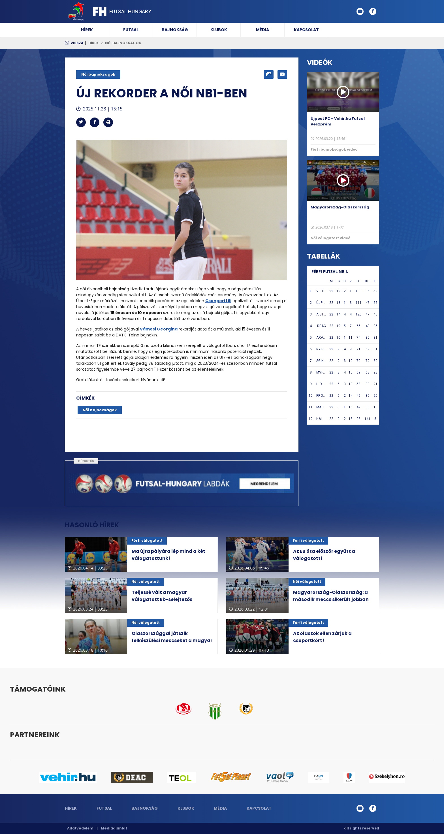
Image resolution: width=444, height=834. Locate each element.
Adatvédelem (80, 828)
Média (262, 30)
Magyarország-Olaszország (340, 207)
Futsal (130, 30)
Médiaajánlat (114, 828)
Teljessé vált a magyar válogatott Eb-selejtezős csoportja (162, 599)
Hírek (87, 30)
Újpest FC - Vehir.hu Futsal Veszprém (338, 121)
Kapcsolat (306, 30)
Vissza (77, 42)
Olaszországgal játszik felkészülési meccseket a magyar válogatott (172, 640)
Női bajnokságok (123, 42)
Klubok (218, 30)
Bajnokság (175, 30)
